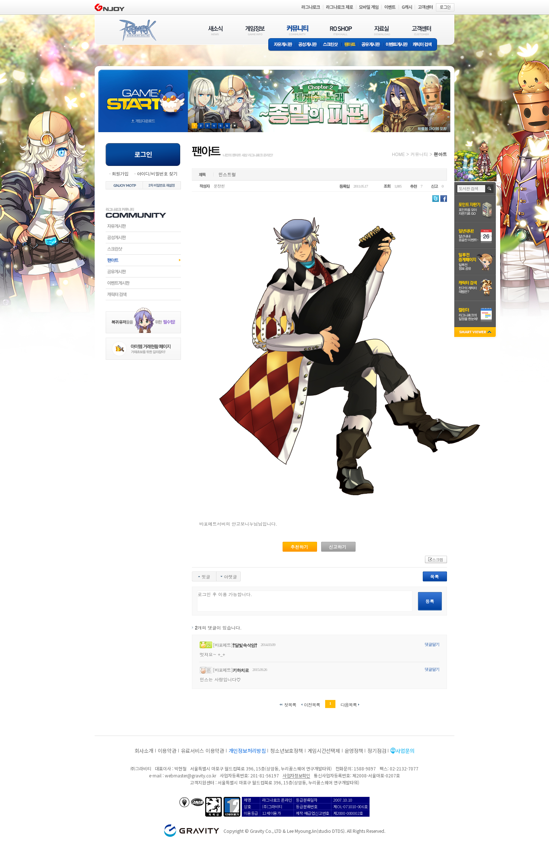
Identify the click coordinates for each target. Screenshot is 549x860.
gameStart (143, 94)
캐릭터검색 (143, 294)
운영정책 (354, 750)
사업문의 (405, 750)
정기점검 (376, 750)
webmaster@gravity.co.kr (190, 775)
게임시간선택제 (324, 750)
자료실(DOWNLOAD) (381, 30)
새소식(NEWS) (215, 30)
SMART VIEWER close (475, 332)
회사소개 (144, 750)
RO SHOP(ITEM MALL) (341, 30)
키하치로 (241, 670)
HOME (398, 154)
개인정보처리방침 (247, 750)
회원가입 (120, 173)
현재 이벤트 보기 (234, 125)
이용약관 (167, 750)
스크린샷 (330, 45)
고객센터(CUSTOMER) (421, 30)
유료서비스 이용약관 (202, 750)
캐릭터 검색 (425, 45)
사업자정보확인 (296, 775)
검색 (490, 188)
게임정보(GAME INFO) (255, 30)
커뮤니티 (419, 154)
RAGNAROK (137, 30)
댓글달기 (432, 644)
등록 (429, 601)
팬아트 (350, 45)
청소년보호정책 (286, 750)
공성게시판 (307, 45)
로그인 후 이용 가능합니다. (304, 601)
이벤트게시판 (397, 45)
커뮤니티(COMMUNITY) (298, 30)
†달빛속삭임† (245, 645)
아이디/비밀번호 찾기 (157, 173)
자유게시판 (281, 45)
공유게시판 (371, 45)
